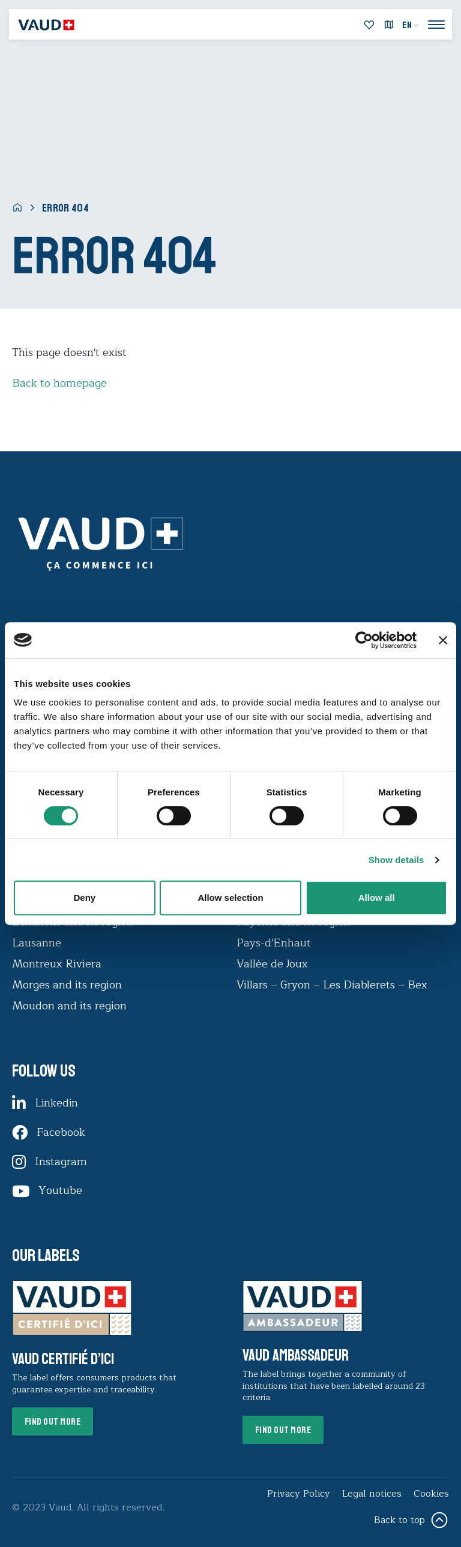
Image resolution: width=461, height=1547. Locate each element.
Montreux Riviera (56, 964)
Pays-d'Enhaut (274, 943)
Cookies (431, 1493)
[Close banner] (443, 640)
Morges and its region (68, 985)
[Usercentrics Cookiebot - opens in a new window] (364, 640)
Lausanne (36, 943)
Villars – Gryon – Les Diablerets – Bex (335, 985)
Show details (396, 860)
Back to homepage (59, 383)
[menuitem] (410, 25)
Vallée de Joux (272, 964)
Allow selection (230, 897)
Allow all (376, 897)
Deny (84, 897)
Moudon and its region (71, 1006)
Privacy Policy (298, 1493)
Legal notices (372, 1493)
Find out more (53, 1422)
